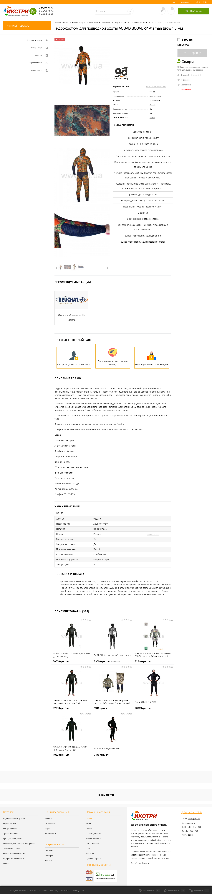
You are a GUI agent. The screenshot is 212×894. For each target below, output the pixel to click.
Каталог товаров (27, 25)
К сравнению (184, 84)
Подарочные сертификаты (13, 858)
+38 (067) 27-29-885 (38, 890)
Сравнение (149, 890)
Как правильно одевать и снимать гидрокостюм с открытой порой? (142, 227)
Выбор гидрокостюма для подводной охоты (143, 242)
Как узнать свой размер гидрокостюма (143, 150)
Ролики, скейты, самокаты (14, 853)
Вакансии (48, 860)
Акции (47, 828)
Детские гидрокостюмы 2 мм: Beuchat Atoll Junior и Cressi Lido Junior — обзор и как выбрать (143, 175)
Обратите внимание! (142, 132)
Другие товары (153, 534)
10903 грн (143, 707)
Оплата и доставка (93, 833)
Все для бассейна (10, 828)
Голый (152, 118)
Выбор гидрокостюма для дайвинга (143, 235)
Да (151, 109)
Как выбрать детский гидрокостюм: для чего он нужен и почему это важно (142, 164)
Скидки (6, 863)
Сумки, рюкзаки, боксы (12, 838)
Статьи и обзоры (92, 843)
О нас (88, 848)
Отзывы (89, 828)
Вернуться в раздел (37, 40)
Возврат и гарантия (93, 838)
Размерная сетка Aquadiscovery (143, 138)
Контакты (90, 853)
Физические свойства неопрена (143, 219)
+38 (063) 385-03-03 (19, 890)
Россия (152, 105)
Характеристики (38, 63)
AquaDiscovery (155, 96)
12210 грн (61, 707)
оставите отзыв (162, 857)
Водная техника (9, 823)
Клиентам (49, 850)
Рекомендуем (50, 833)
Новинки (48, 818)
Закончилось (155, 100)
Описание (41, 55)
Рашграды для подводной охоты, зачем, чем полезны (143, 156)
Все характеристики (156, 86)
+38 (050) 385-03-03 (58, 890)
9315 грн (101, 707)
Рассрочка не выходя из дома (143, 144)
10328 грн (61, 753)
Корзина (199, 890)
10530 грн (61, 660)
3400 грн (185, 39)
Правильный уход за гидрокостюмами (142, 206)
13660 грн (107, 660)
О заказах (143, 213)
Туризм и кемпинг (10, 833)
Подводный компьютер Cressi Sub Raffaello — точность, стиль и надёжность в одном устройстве (143, 186)
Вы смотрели (106, 794)
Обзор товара (39, 48)
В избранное (183, 79)
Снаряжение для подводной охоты (142, 194)
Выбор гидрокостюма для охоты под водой (143, 200)
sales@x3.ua (194, 817)
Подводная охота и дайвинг (14, 818)
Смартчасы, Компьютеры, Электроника (19, 843)
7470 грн (101, 753)
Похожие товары (38, 70)
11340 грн (143, 660)
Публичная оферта (93, 858)
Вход (173, 2)
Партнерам (49, 855)
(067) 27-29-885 (191, 811)
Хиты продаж (50, 823)
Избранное (174, 890)
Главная (89, 818)
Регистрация (183, 2)
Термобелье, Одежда (11, 848)
